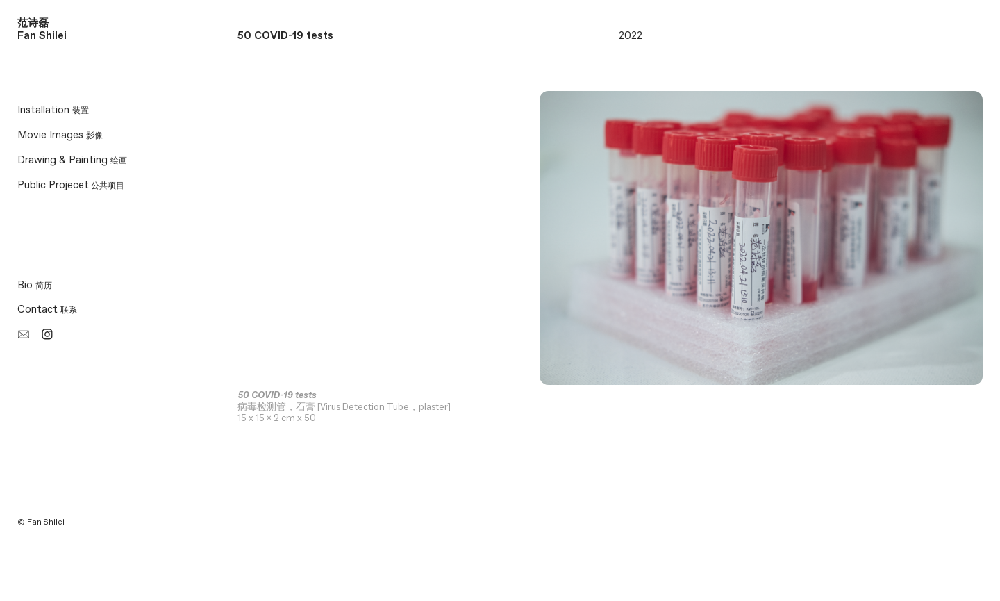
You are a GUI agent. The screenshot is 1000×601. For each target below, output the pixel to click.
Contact (47, 309)
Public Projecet (53, 185)
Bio (34, 285)
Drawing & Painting (72, 160)
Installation (53, 110)
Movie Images (60, 135)
